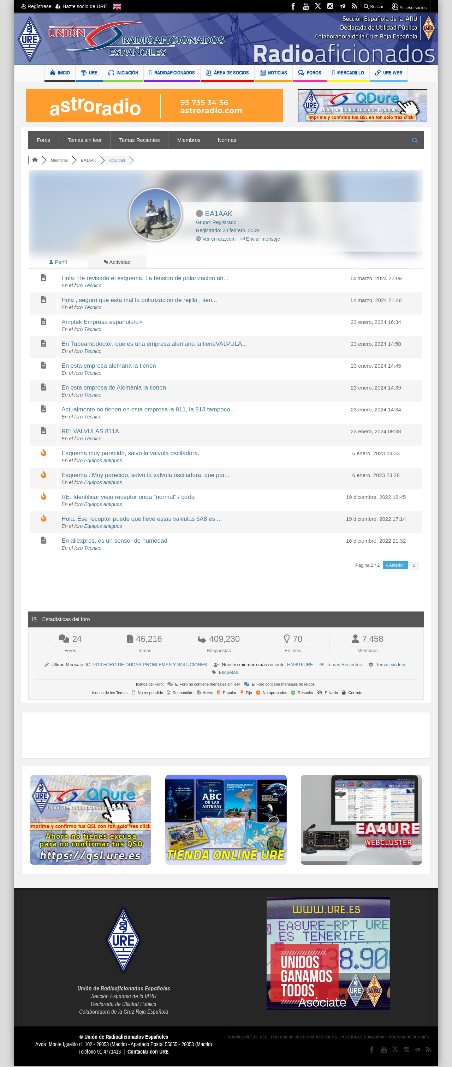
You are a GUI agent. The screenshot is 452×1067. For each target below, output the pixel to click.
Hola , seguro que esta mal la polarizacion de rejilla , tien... (139, 301)
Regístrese (38, 6)
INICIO (59, 73)
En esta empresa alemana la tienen (108, 366)
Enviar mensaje (260, 239)
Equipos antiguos (103, 461)
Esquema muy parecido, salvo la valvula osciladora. (130, 454)
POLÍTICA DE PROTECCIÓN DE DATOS (304, 1038)
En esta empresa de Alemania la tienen (113, 388)
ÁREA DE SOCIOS (227, 73)
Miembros (189, 140)
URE (89, 73)
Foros (43, 140)
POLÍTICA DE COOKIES (409, 1038)
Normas (227, 140)
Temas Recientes (139, 140)
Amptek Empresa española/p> (101, 323)
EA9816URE (300, 665)
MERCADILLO (348, 73)
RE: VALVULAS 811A (90, 432)
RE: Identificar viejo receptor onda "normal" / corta (128, 498)
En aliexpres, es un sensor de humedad (114, 541)
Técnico (92, 286)
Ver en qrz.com (216, 239)
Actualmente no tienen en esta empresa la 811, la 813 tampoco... (148, 410)
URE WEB (389, 73)
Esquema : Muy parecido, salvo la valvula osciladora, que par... (145, 476)
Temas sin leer (85, 140)
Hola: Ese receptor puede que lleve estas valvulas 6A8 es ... (141, 520)
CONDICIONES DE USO (248, 1038)
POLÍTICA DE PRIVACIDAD (363, 1038)
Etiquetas (228, 673)
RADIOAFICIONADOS (172, 73)
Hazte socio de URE (81, 6)
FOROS (310, 73)
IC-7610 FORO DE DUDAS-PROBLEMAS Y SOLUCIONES (146, 665)
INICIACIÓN (123, 73)
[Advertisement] (226, 736)
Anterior (395, 566)
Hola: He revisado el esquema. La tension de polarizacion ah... (144, 279)
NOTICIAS (273, 73)
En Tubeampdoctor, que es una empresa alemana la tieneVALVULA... (154, 345)
